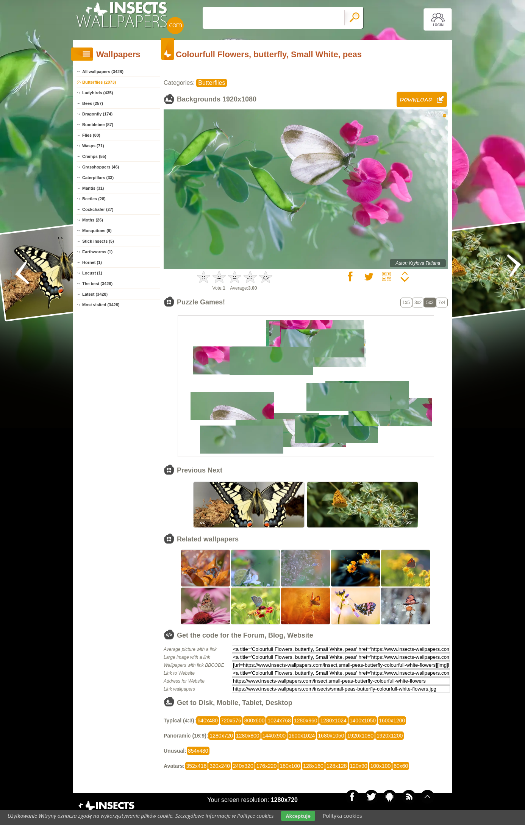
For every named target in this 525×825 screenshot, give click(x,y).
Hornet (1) (92, 262)
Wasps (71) (93, 145)
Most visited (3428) (100, 305)
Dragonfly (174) (97, 114)
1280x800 (247, 736)
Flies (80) (91, 135)
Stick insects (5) (98, 241)
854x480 (198, 751)
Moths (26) (92, 220)
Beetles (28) (94, 199)
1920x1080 (360, 736)
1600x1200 (392, 720)
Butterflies (211, 83)
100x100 (380, 766)
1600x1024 (302, 736)
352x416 (196, 766)
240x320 (243, 766)
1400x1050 (363, 720)
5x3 (429, 302)
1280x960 (305, 720)
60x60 (401, 766)
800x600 (254, 720)
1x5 (406, 302)
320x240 (219, 766)
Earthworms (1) (97, 252)
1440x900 (274, 736)
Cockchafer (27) (98, 209)
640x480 (207, 720)
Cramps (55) (94, 156)
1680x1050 (331, 736)
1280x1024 (333, 720)
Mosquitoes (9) (97, 230)
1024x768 (279, 720)
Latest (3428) (95, 294)
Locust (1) (92, 273)
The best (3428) (97, 283)
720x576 (231, 720)
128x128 (337, 766)
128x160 (313, 766)
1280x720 (221, 736)
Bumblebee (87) (97, 124)
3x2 (418, 302)
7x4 (441, 302)
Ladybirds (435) (97, 92)
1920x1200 (390, 736)
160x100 (290, 766)
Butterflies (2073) (99, 82)
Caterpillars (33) (98, 177)
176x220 (266, 766)
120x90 (358, 766)
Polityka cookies (342, 815)
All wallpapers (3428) (102, 71)
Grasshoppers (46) (100, 167)
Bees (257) (92, 103)
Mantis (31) (93, 188)
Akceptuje (298, 816)
